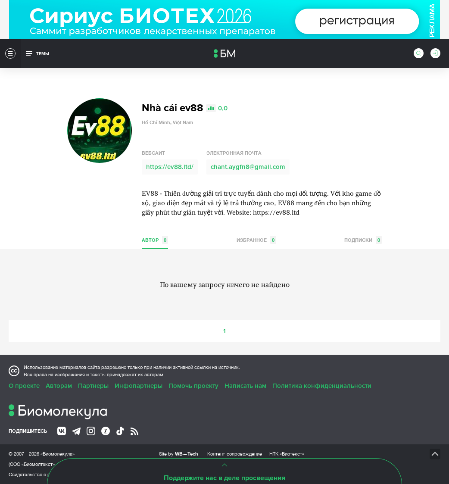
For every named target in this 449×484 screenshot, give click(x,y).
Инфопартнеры (138, 386)
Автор (155, 240)
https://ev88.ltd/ (169, 167)
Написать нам (245, 386)
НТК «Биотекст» (286, 453)
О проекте (24, 386)
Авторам (59, 386)
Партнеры (93, 386)
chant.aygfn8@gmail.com (248, 167)
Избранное (256, 240)
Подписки (363, 240)
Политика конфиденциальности (321, 386)
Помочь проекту (193, 386)
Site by (178, 453)
